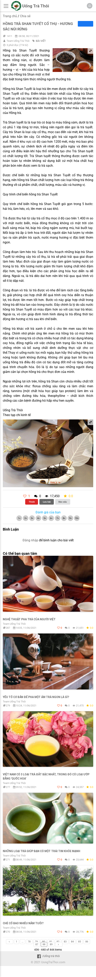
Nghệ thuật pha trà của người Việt (29, 619)
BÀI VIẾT (41, 40)
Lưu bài (47, 501)
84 (72, 941)
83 (65, 941)
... (22, 941)
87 (36, 944)
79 (36, 941)
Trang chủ (10, 16)
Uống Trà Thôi (35, 6)
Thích (32, 501)
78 (29, 941)
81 (50, 941)
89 (51, 944)
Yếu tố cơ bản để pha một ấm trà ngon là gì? (36, 697)
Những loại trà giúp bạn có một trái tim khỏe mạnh (41, 851)
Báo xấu (62, 501)
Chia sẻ (25, 16)
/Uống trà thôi (47, 956)
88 (44, 944)
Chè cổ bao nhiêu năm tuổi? (23, 923)
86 (86, 941)
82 (58, 941)
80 (43, 941)
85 (79, 941)
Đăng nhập (30, 540)
